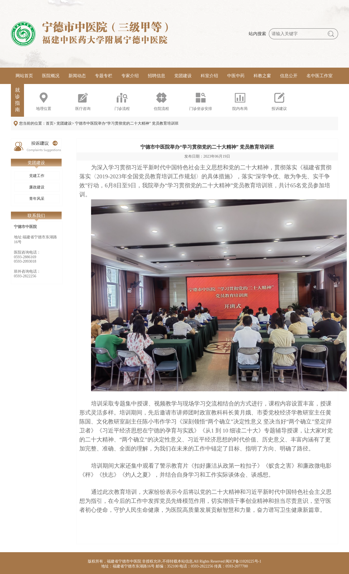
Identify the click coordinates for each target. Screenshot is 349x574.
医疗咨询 (83, 109)
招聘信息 (156, 75)
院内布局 (240, 109)
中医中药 (236, 75)
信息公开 (288, 75)
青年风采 (36, 199)
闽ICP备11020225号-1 (243, 561)
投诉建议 (279, 109)
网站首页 (24, 75)
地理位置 (43, 109)
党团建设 (183, 75)
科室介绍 (209, 75)
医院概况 (50, 75)
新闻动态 (77, 75)
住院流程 (161, 109)
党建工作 (36, 176)
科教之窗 (262, 75)
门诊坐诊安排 (200, 109)
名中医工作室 (319, 75)
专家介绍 (130, 75)
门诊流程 (122, 109)
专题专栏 (103, 75)
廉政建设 (36, 187)
